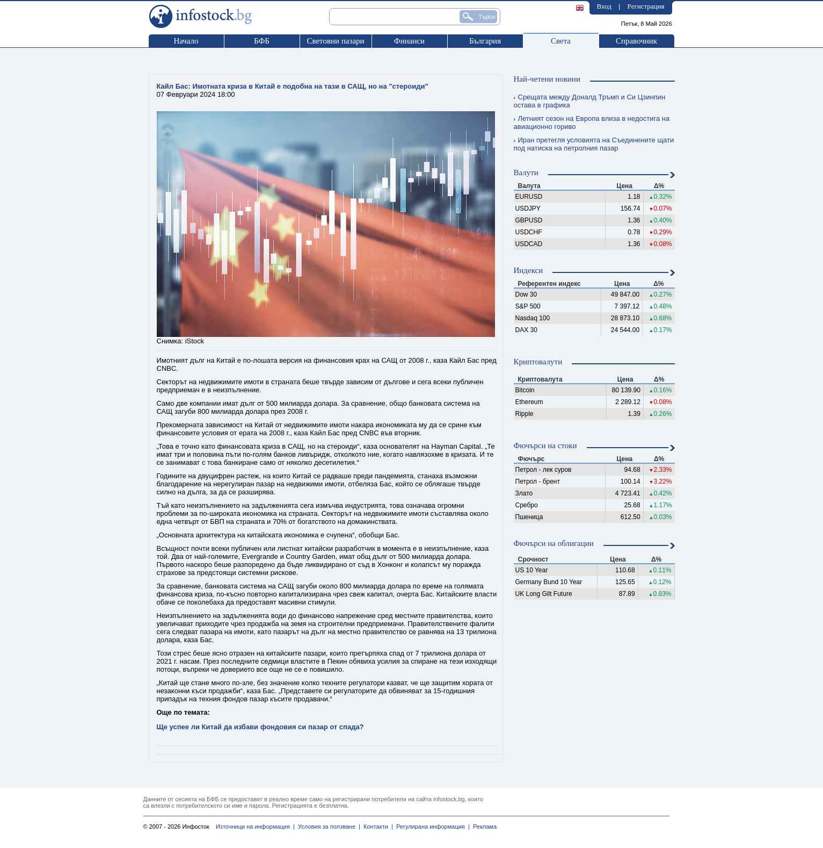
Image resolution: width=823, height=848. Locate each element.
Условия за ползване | (327, 826)
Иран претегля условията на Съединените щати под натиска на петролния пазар (594, 144)
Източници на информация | (255, 826)
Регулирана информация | (431, 826)
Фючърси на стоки (545, 445)
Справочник (636, 41)
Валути (526, 172)
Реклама (483, 826)
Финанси (409, 41)
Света (561, 41)
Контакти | (376, 826)
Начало (185, 41)
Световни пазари (335, 41)
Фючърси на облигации (554, 543)
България (485, 41)
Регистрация (646, 6)
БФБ (262, 41)
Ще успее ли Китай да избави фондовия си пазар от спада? (260, 727)
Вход (604, 6)
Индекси (528, 270)
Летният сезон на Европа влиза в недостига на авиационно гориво (592, 122)
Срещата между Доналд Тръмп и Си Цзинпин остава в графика (590, 101)
